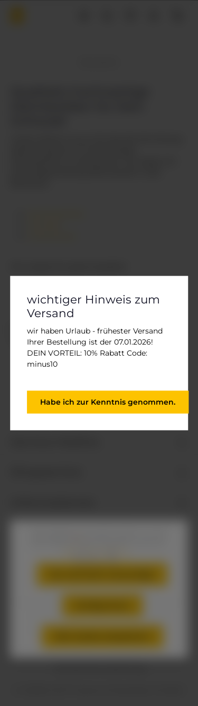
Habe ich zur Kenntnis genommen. (107, 401)
